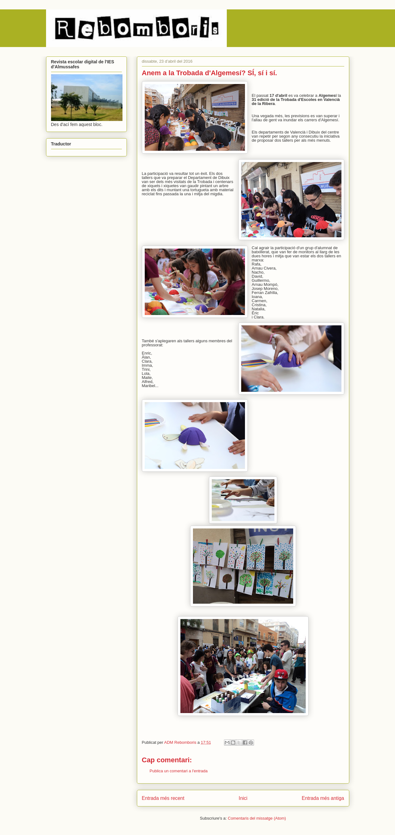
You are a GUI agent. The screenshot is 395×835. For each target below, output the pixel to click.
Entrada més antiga (323, 798)
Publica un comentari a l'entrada (179, 771)
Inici (243, 798)
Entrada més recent (163, 798)
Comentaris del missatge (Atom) (257, 818)
